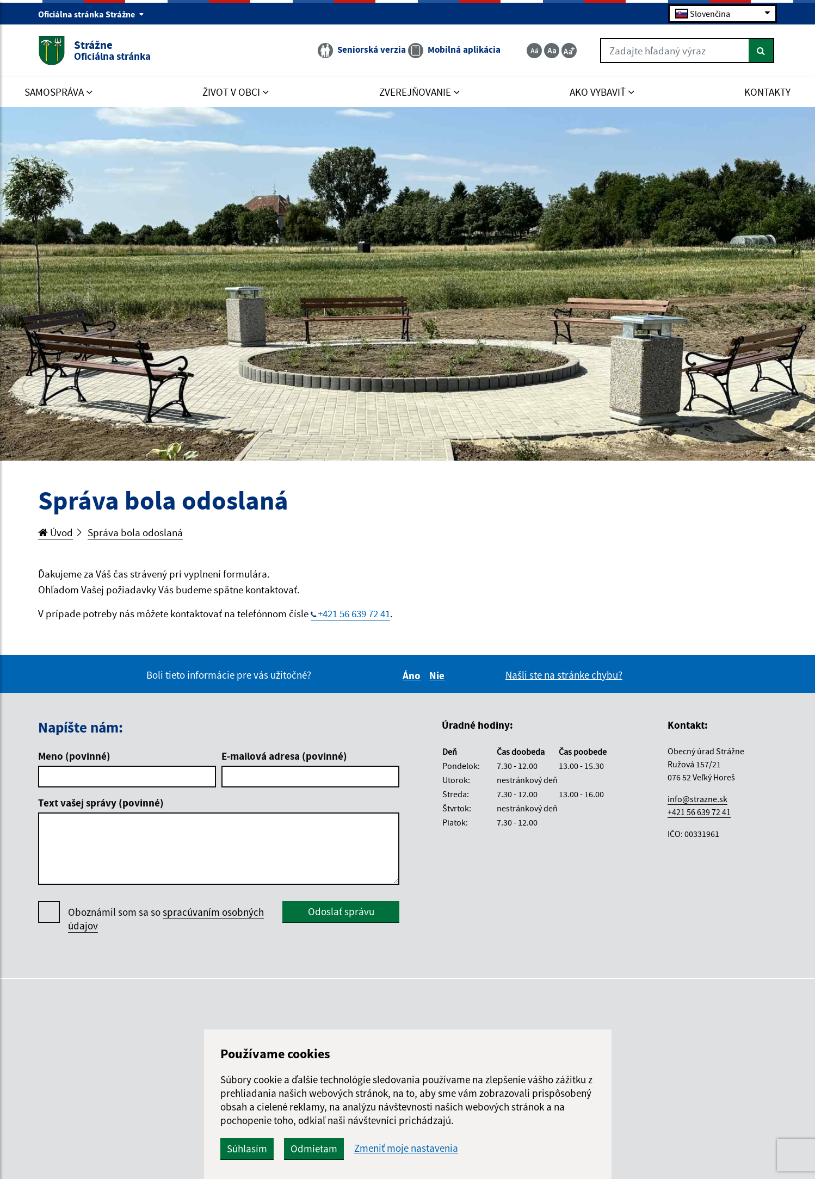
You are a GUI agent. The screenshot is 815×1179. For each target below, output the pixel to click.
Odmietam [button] (314, 1148)
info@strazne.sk (697, 798)
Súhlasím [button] (247, 1148)
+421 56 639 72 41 (354, 613)
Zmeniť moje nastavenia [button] (406, 1148)
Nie (438, 675)
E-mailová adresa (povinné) (284, 755)
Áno (413, 675)
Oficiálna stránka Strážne (91, 14)
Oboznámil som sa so (166, 919)
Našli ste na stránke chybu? (563, 674)
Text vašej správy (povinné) (101, 802)
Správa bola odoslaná (135, 532)
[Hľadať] (761, 50)
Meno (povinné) (74, 755)
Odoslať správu (341, 911)
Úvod (55, 532)
